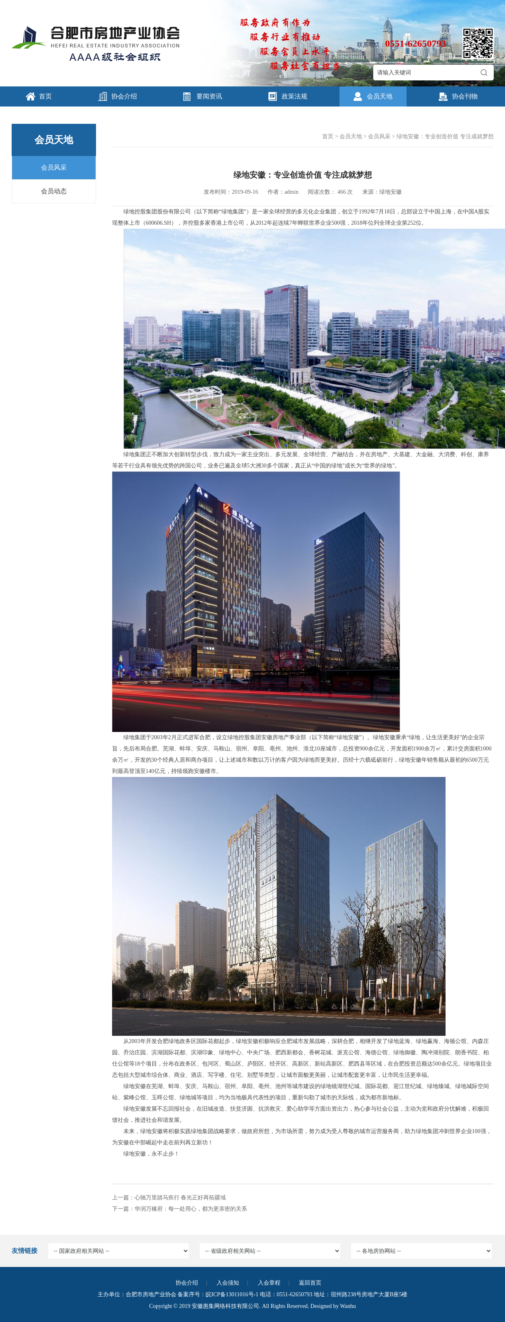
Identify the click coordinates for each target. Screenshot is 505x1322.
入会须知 (228, 1283)
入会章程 (269, 1283)
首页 (45, 96)
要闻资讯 (209, 96)
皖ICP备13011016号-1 (232, 1294)
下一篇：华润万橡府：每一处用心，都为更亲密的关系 (179, 1209)
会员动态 (54, 191)
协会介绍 (124, 96)
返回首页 (310, 1283)
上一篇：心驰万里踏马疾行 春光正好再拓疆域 (169, 1198)
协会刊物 (465, 96)
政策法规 (294, 96)
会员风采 (54, 167)
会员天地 (380, 96)
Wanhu (348, 1306)
